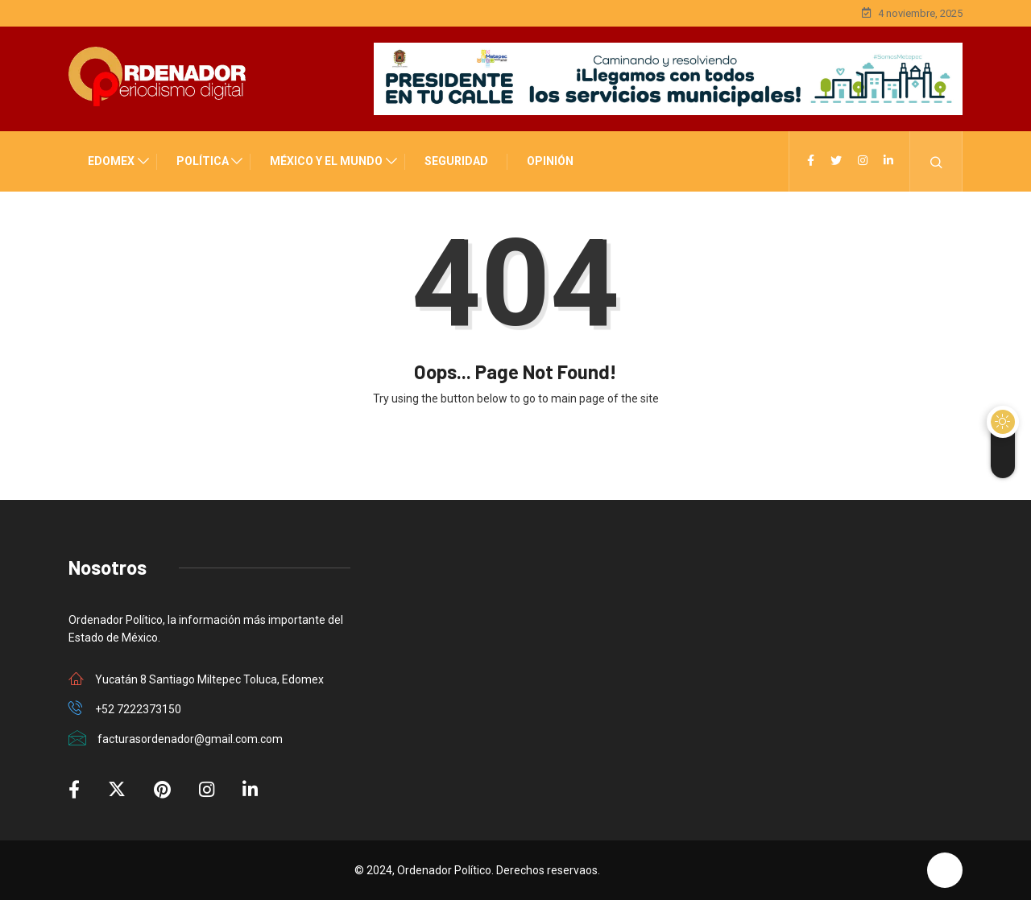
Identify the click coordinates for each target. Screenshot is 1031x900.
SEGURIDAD (456, 161)
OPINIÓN (550, 161)
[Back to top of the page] (945, 870)
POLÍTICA (202, 161)
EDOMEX (111, 161)
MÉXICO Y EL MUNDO (326, 161)
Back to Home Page (515, 449)
